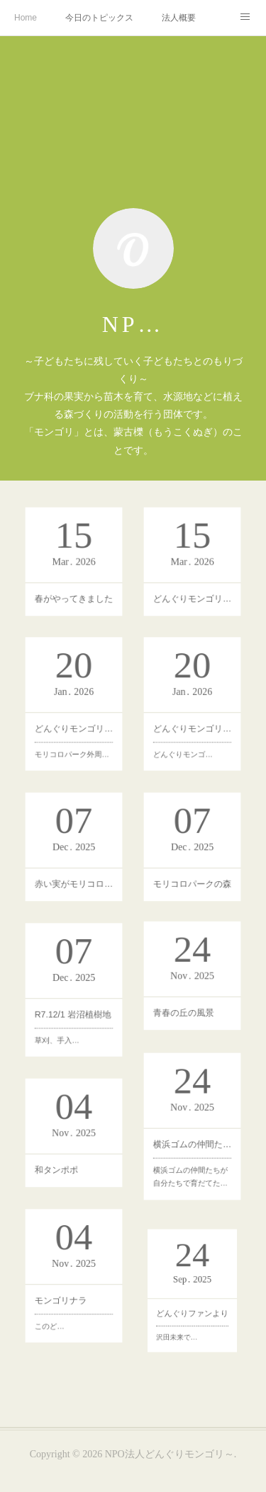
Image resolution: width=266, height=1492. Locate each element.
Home (25, 18)
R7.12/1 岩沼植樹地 (74, 1026)
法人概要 (179, 18)
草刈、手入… (71, 1030)
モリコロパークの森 (191, 885)
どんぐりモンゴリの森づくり (74, 738)
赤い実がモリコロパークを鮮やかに (74, 884)
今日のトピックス (99, 18)
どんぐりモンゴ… (189, 743)
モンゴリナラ (72, 1315)
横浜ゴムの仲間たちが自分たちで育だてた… (190, 1168)
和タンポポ (71, 1173)
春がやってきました (74, 596)
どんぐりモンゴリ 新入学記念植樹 (191, 597)
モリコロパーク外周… (73, 742)
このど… (70, 1319)
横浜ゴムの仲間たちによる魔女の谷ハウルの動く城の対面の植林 (191, 1163)
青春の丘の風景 (189, 1015)
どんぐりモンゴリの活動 (191, 739)
